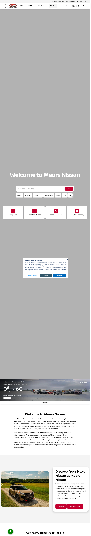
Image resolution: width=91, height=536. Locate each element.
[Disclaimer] (45, 402)
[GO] (69, 189)
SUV (64, 195)
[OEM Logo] (5, 6)
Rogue (19, 195)
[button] (72, 195)
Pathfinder (37, 195)
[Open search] (66, 6)
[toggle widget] (10, 531)
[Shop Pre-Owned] (75, 506)
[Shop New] (61, 506)
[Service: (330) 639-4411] (58, 1)
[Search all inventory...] (45, 189)
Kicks (58, 195)
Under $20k (49, 195)
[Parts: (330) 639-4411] (70, 1)
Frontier (28, 195)
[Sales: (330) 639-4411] (81, 1)
